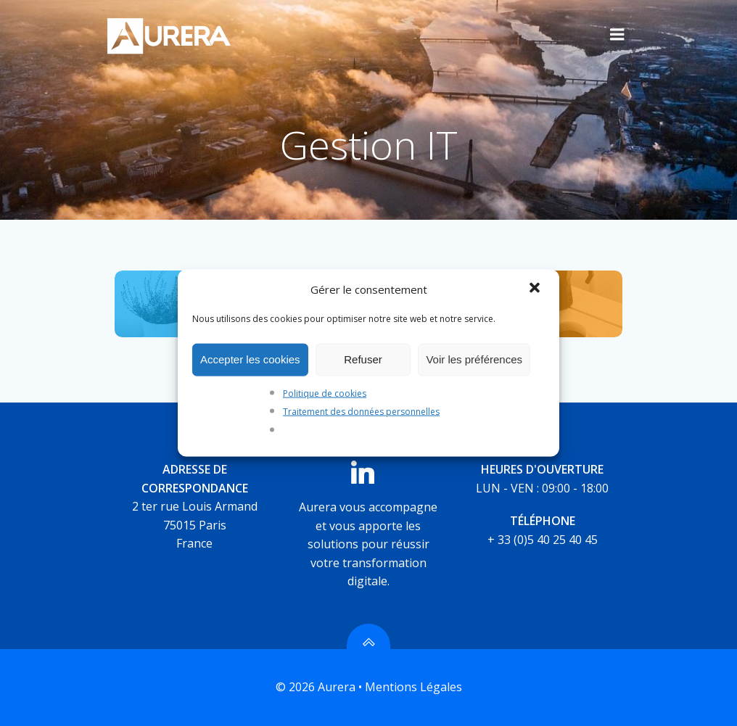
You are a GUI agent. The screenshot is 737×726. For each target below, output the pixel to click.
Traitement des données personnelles (361, 411)
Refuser (363, 359)
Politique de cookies (324, 393)
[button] (536, 288)
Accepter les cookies (250, 359)
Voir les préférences (474, 359)
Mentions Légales (413, 687)
